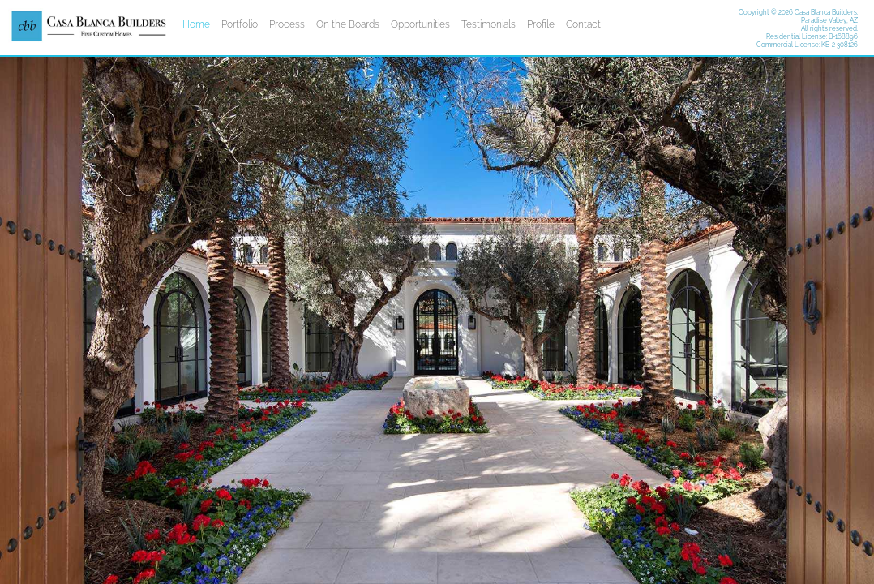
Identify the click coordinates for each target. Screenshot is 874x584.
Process (287, 24)
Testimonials (488, 24)
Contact (583, 24)
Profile (541, 24)
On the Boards (347, 24)
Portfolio (239, 24)
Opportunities (420, 24)
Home (196, 24)
